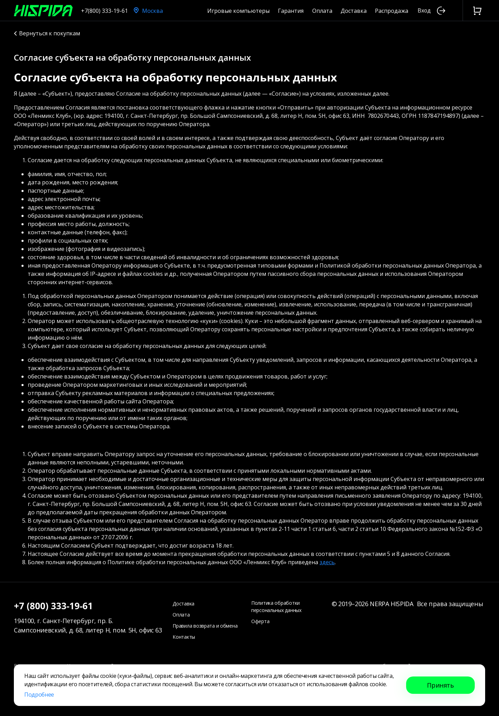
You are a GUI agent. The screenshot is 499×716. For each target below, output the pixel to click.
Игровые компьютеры (238, 11)
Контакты (184, 637)
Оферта (260, 621)
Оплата (322, 11)
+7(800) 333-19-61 (104, 11)
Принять (440, 685)
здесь (327, 562)
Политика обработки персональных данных (276, 606)
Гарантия (291, 11)
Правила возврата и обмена (205, 625)
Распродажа (391, 11)
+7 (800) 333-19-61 (53, 606)
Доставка (354, 11)
